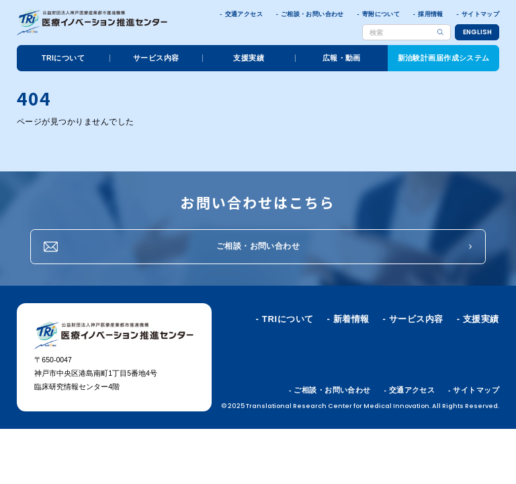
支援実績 (248, 58)
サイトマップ (480, 14)
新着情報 (351, 319)
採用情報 (430, 14)
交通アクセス (244, 14)
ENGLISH (477, 32)
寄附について (381, 14)
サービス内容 (156, 58)
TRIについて (63, 58)
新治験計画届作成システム (444, 58)
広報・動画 (341, 58)
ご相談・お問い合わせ (312, 14)
